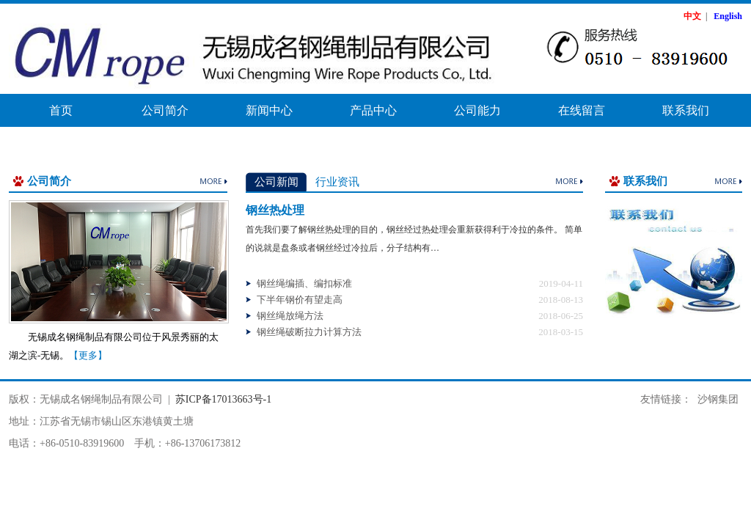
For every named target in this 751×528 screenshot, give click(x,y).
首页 (61, 110)
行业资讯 (337, 182)
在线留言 (581, 110)
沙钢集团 (718, 399)
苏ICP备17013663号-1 (223, 399)
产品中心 (373, 110)
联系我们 (685, 110)
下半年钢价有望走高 (299, 299)
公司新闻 (276, 182)
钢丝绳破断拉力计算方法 (309, 331)
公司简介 (165, 110)
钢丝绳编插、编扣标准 (304, 283)
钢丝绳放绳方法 (290, 315)
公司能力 (477, 110)
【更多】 (88, 355)
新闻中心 (269, 110)
